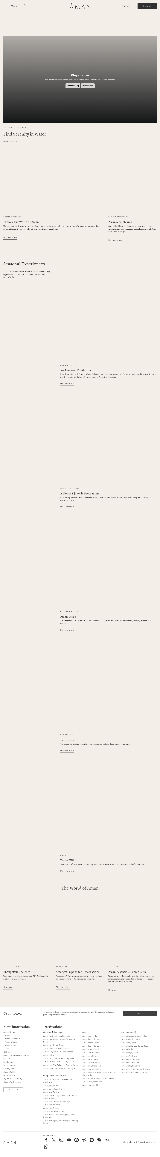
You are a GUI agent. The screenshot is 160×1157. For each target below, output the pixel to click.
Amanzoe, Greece (51, 1108)
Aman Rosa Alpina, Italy (53, 1111)
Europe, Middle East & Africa (55, 1076)
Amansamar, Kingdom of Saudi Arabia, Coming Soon (60, 1097)
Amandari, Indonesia (91, 1039)
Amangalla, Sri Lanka (130, 1039)
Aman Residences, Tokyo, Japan (135, 1046)
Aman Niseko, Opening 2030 (134, 1073)
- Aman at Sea (9, 1045)
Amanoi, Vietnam (129, 1056)
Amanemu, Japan (128, 1043)
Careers (7, 1059)
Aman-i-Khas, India (91, 1063)
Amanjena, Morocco (52, 1086)
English (125, 6)
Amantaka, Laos (128, 1049)
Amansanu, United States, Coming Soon (60, 1068)
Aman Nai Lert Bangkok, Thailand (135, 1069)
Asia (84, 1032)
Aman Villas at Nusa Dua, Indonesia (98, 1078)
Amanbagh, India (89, 1036)
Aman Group (9, 1032)
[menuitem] (46, 1140)
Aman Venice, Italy (51, 1105)
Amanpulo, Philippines (131, 1059)
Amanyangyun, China (91, 1085)
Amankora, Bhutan (90, 1056)
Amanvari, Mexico (51, 1055)
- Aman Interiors (11, 1042)
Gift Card (7, 1052)
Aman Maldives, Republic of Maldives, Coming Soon (99, 1074)
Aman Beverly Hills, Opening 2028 (58, 1062)
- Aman (6, 1035)
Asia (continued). (129, 1032)
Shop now (8, 987)
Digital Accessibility (12, 1079)
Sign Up (140, 1013)
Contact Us (13, 1090)
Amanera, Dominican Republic (56, 1036)
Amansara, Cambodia (91, 1069)
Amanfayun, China (90, 1049)
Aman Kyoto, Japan (90, 1059)
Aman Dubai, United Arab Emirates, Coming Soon (58, 1081)
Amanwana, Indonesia (92, 1082)
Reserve (147, 6)
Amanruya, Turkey (51, 1092)
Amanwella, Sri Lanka (130, 1066)
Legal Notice (9, 1075)
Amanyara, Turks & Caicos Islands (58, 1052)
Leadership (8, 1062)
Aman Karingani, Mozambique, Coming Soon (60, 1122)
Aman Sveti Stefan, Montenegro (57, 1101)
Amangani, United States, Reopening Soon (59, 1040)
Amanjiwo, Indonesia (91, 1066)
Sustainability (9, 1065)
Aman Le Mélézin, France (54, 1089)
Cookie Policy (9, 1072)
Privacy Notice (10, 1069)
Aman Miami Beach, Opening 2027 (58, 1058)
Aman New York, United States (56, 1049)
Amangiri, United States (53, 1045)
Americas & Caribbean (53, 1032)
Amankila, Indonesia (91, 1053)
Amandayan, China (90, 1043)
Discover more (10, 141)
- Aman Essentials (11, 1039)
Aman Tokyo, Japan (129, 1053)
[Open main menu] (10, 6)
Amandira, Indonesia (91, 1046)
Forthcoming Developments (16, 1055)
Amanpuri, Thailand (130, 1063)
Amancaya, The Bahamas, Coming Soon (60, 1065)
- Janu (6, 1049)
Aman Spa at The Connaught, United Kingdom (59, 1116)
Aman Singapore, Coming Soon (135, 1036)
